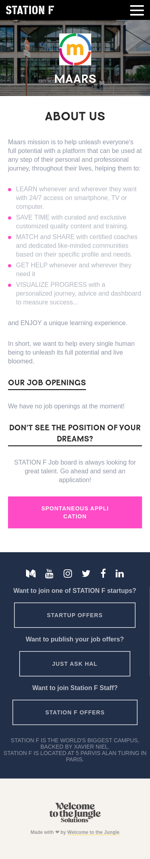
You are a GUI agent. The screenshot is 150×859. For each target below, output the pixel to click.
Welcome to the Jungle (93, 832)
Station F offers (74, 712)
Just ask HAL (74, 664)
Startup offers (75, 615)
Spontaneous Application (75, 512)
